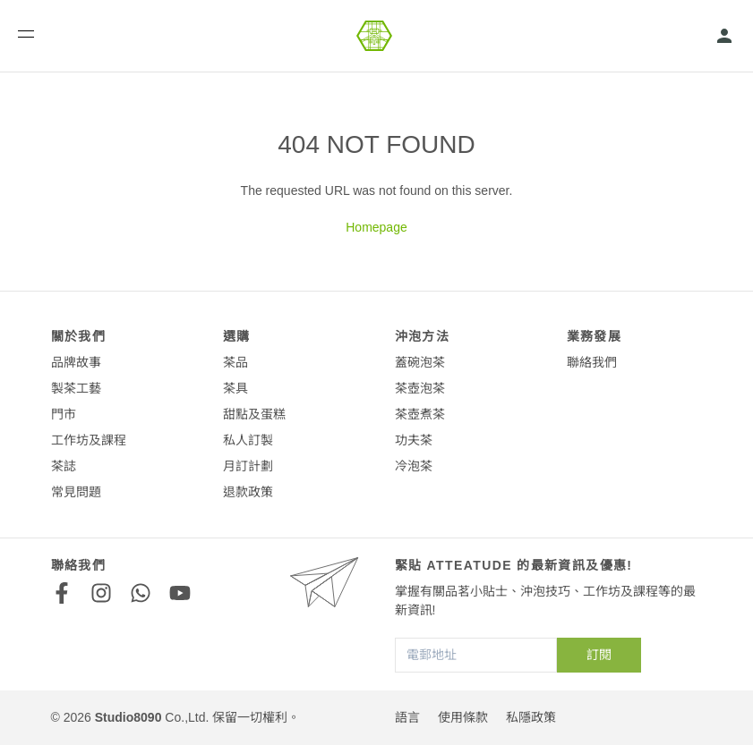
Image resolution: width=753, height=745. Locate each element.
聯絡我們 (592, 362)
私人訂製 (248, 440)
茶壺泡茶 (420, 388)
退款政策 (248, 492)
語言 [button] (407, 717)
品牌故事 (76, 362)
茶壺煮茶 (420, 414)
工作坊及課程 (88, 440)
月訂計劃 (248, 466)
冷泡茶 (413, 466)
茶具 (235, 388)
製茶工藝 (76, 388)
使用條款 (463, 717)
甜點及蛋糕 (254, 414)
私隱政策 (531, 717)
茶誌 (63, 466)
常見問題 (76, 492)
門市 (63, 414)
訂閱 (599, 655)
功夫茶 (413, 440)
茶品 (235, 362)
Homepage (376, 227)
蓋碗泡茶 (420, 362)
